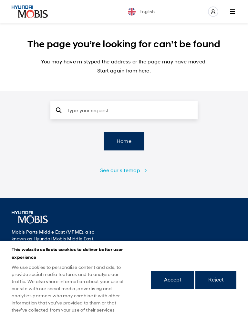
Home (124, 141)
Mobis (30, 11)
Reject (215, 280)
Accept (172, 280)
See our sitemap (120, 170)
